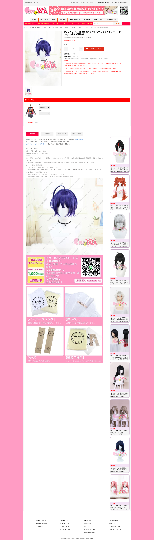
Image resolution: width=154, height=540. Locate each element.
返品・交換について (115, 526)
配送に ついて (113, 523)
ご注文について (64, 526)
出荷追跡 (87, 19)
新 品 (54, 19)
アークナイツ (59, 23)
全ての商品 (44, 19)
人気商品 (63, 19)
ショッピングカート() (120, 2)
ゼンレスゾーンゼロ (49, 27)
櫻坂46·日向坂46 (29, 23)
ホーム (34, 19)
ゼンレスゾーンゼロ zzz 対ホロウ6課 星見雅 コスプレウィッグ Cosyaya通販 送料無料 (119, 394)
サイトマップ (98, 19)
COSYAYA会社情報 (41, 523)
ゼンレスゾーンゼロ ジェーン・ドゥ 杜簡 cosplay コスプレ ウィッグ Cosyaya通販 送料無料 (119, 357)
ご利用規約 (39, 526)
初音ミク (66, 23)
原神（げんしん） (75, 23)
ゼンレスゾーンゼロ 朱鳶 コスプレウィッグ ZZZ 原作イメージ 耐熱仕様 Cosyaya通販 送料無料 (119, 169)
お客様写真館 (111, 19)
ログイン (85, 2)
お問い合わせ (105, 2)
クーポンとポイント (89, 529)
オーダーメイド (75, 19)
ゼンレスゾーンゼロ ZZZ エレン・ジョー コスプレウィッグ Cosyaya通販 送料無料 (119, 469)
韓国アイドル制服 (49, 23)
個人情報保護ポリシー (90, 532)
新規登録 (75, 2)
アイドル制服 (39, 23)
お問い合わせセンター (115, 529)
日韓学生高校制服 (87, 23)
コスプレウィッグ (36, 27)
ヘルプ (94, 2)
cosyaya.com (89, 538)
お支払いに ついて (65, 529)
